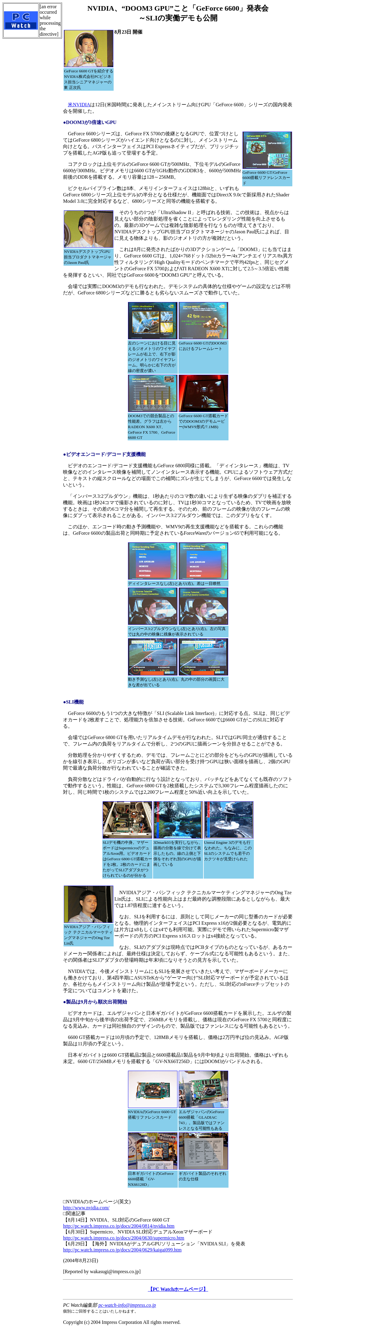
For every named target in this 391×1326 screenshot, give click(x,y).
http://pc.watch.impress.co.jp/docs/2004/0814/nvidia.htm (118, 1226)
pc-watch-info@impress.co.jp (127, 1305)
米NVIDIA (79, 104)
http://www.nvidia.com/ (86, 1207)
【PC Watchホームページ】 (178, 1289)
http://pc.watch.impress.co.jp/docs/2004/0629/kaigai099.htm (122, 1249)
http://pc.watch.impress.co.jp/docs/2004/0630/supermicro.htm (123, 1237)
